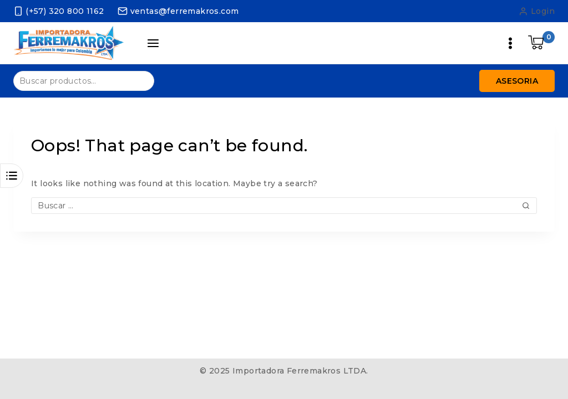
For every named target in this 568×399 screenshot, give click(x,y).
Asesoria (517, 81)
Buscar (139, 80)
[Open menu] (510, 43)
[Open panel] (153, 43)
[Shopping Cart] (541, 43)
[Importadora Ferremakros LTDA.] (68, 42)
